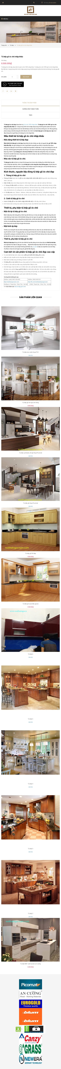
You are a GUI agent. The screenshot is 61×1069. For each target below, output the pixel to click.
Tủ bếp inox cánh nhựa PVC (30, 352)
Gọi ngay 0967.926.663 (15, 84)
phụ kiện (34, 246)
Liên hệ (30, 355)
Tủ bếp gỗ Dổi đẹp (30, 553)
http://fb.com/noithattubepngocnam (38, 282)
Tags (30, 115)
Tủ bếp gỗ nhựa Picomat (30, 503)
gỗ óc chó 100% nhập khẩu (30, 124)
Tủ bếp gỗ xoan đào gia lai (30, 604)
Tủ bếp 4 (30, 784)
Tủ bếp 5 (30, 719)
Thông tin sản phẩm (29, 103)
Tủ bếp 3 (30, 848)
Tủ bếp (12, 45)
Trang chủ (4, 45)
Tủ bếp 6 (30, 654)
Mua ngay (26, 77)
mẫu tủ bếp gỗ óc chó (20, 286)
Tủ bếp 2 (30, 913)
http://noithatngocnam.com (12, 282)
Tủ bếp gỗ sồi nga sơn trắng (30, 402)
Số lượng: (4, 76)
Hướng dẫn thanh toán (30, 109)
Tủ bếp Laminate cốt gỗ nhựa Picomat (30, 453)
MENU (4, 19)
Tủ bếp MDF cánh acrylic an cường (30, 964)
